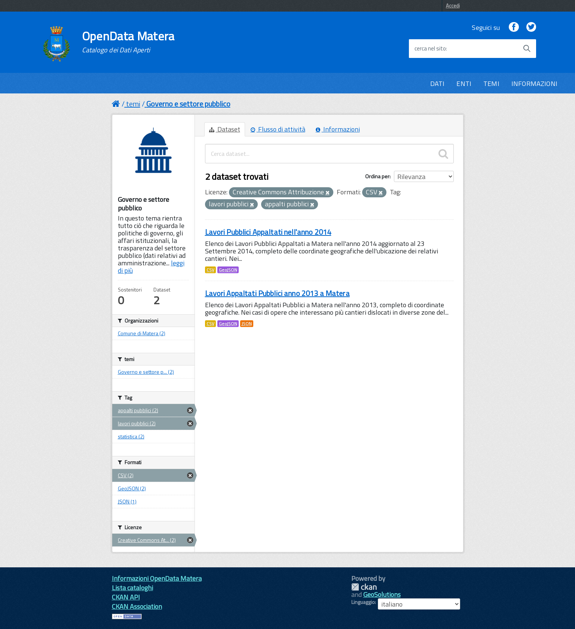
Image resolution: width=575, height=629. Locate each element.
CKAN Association (137, 606)
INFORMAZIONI (534, 83)
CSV (210, 269)
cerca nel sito (430, 48)
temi (133, 104)
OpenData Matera (128, 42)
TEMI (491, 83)
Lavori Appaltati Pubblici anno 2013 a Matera (277, 293)
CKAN (364, 587)
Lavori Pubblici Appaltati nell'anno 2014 (268, 232)
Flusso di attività (278, 129)
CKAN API (126, 597)
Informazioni (338, 129)
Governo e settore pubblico (188, 104)
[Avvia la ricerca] (526, 48)
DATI (437, 83)
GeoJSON (228, 269)
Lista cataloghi (132, 588)
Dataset (224, 129)
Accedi (453, 5)
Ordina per (377, 176)
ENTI (463, 83)
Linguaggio (363, 602)
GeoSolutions (382, 594)
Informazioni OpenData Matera (157, 578)
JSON (247, 323)
